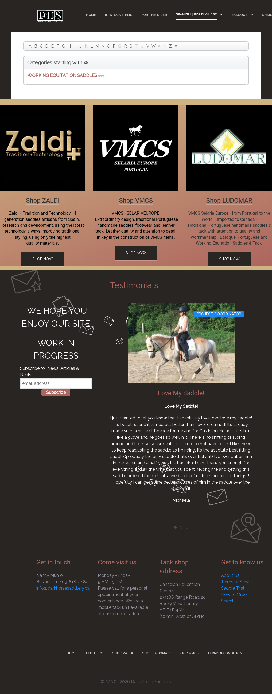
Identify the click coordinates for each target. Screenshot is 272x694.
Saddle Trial (232, 588)
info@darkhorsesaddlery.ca (63, 588)
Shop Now (42, 259)
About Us (230, 575)
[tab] (175, 527)
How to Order (234, 594)
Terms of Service (237, 581)
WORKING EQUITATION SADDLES (62, 75)
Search (228, 600)
